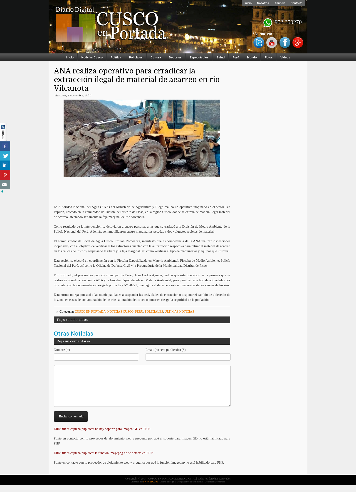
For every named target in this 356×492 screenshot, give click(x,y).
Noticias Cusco (92, 57)
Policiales (136, 57)
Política (116, 57)
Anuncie (279, 3)
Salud (221, 57)
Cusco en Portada (90, 311)
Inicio (248, 3)
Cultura (156, 57)
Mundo (252, 57)
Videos (285, 57)
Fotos (269, 57)
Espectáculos (199, 57)
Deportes (175, 57)
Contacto (296, 3)
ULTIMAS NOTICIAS (179, 311)
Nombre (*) (62, 349)
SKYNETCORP (150, 488)
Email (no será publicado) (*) (166, 349)
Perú (235, 57)
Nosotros (263, 3)
